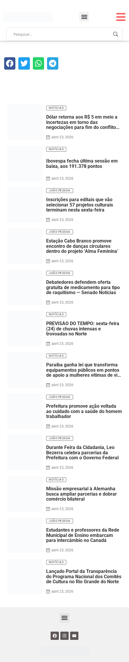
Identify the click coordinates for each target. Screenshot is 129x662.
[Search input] (62, 34)
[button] (84, 17)
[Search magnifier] (116, 34)
